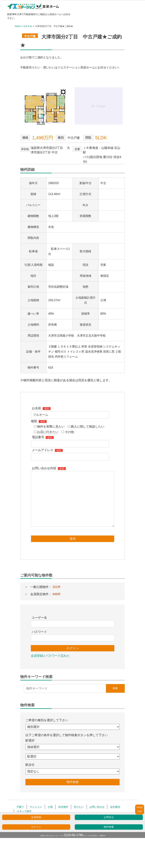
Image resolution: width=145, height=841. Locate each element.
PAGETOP (140, 809)
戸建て (20, 806)
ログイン (36, 827)
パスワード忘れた (57, 655)
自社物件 (63, 806)
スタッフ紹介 (24, 811)
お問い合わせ (96, 806)
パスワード (39, 632)
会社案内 (115, 806)
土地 (50, 806)
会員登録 (36, 817)
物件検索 (109, 827)
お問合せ (109, 817)
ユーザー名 (39, 617)
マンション (36, 806)
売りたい (79, 806)
